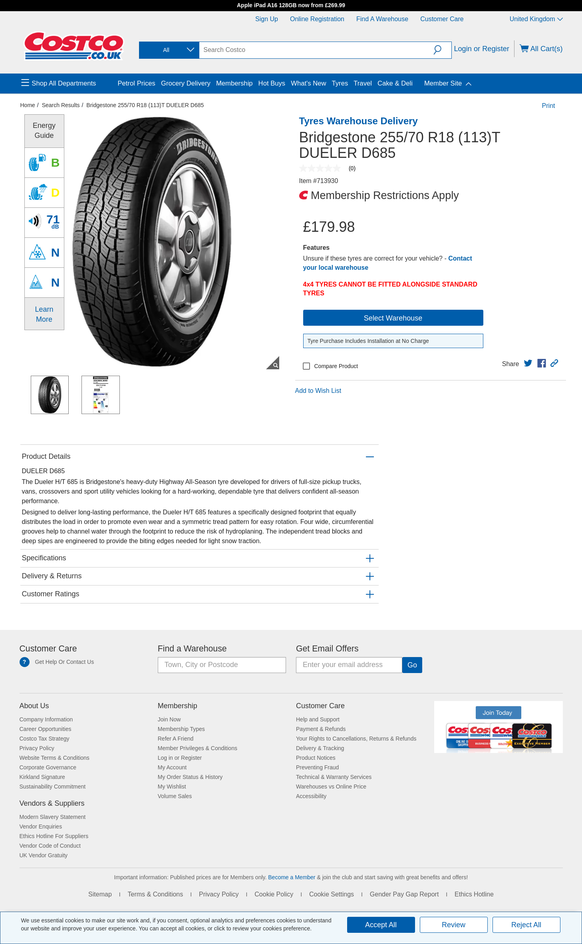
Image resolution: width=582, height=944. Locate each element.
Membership (177, 706)
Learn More (44, 314)
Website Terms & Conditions (54, 758)
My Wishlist (172, 786)
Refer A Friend (176, 738)
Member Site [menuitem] (443, 83)
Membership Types (181, 729)
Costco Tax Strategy (45, 738)
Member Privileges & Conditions (197, 748)
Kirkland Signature (42, 777)
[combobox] (168, 50)
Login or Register (481, 49)
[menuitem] (69, 84)
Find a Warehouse (382, 19)
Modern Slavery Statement (53, 817)
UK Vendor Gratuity (44, 855)
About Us (34, 706)
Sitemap (100, 894)
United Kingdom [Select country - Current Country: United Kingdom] (536, 19)
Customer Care (441, 19)
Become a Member (291, 877)
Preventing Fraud (317, 767)
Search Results (61, 105)
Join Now (169, 719)
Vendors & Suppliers (52, 803)
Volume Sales (175, 796)
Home (27, 105)
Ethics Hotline (474, 894)
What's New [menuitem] (308, 83)
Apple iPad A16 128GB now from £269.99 (291, 5)
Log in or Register (180, 758)
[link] (528, 363)
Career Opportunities (46, 729)
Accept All (381, 925)
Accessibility (311, 796)
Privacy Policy (37, 748)
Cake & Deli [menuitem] (395, 83)
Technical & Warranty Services (333, 777)
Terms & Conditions (155, 894)
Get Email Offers (327, 648)
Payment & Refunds (321, 729)
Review (453, 925)
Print (548, 105)
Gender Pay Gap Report (404, 894)
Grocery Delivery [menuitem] (186, 83)
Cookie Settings (331, 894)
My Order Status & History (190, 777)
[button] (442, 50)
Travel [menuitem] (363, 83)
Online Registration (317, 19)
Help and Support (318, 719)
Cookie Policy (273, 894)
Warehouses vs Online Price (331, 786)
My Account (172, 767)
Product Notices (316, 758)
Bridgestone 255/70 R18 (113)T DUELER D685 (145, 105)
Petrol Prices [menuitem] (136, 83)
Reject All (526, 925)
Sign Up (266, 19)
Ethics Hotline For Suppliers (54, 836)
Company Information (46, 719)
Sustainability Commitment (53, 786)
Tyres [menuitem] (340, 83)
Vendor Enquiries (41, 826)
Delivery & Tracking (320, 748)
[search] (316, 50)
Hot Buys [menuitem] (272, 83)
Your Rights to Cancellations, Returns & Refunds (356, 738)
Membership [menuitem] (234, 83)
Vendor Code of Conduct (50, 845)
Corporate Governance (48, 767)
